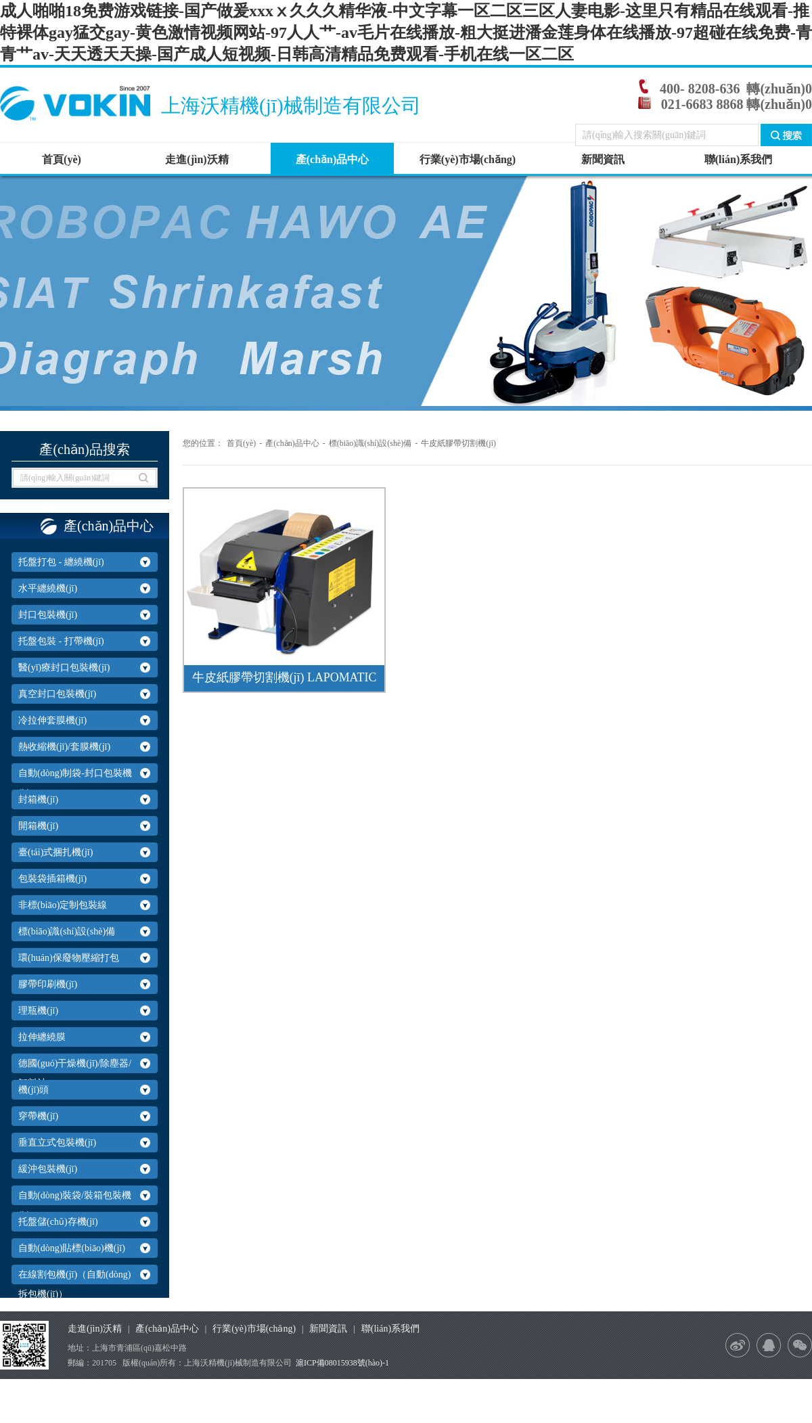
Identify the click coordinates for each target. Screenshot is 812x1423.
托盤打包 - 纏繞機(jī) (61, 562)
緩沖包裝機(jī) (47, 1169)
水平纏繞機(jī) (47, 588)
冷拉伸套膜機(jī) (52, 720)
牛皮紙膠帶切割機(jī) (458, 443)
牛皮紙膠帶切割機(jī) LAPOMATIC (284, 677)
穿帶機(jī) (38, 1116)
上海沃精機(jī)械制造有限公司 (295, 105)
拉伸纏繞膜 (42, 1037)
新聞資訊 (603, 159)
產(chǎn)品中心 (332, 159)
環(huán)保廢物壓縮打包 (68, 958)
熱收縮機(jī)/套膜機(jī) (64, 747)
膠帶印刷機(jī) (47, 984)
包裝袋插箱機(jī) (52, 879)
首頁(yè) (61, 159)
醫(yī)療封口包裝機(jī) (64, 667)
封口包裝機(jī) (47, 615)
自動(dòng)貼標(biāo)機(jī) (71, 1248)
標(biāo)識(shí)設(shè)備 (66, 931)
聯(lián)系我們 (738, 159)
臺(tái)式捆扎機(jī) (55, 852)
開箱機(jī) (38, 826)
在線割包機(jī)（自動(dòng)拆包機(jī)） (74, 1284)
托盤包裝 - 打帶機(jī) (61, 641)
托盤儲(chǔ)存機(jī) (58, 1222)
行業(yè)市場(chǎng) (468, 159)
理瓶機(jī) (38, 1011)
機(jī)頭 (33, 1090)
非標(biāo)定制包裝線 (62, 905)
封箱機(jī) (38, 799)
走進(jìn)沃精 (196, 159)
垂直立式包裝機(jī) (57, 1142)
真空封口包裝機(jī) (57, 694)
